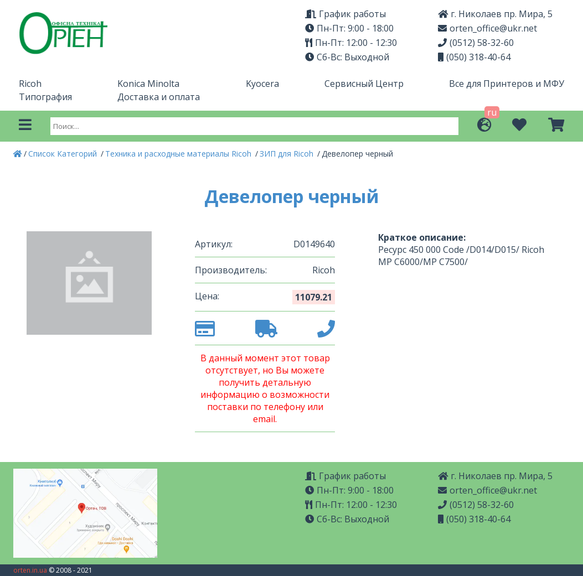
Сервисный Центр (364, 83)
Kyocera (262, 83)
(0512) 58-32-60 (476, 43)
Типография (45, 97)
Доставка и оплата (158, 97)
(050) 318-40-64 (474, 57)
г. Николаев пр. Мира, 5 (495, 14)
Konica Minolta (148, 83)
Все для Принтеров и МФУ (506, 83)
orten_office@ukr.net (487, 28)
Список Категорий (63, 153)
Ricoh (30, 83)
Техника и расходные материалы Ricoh (179, 153)
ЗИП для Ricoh (288, 153)
